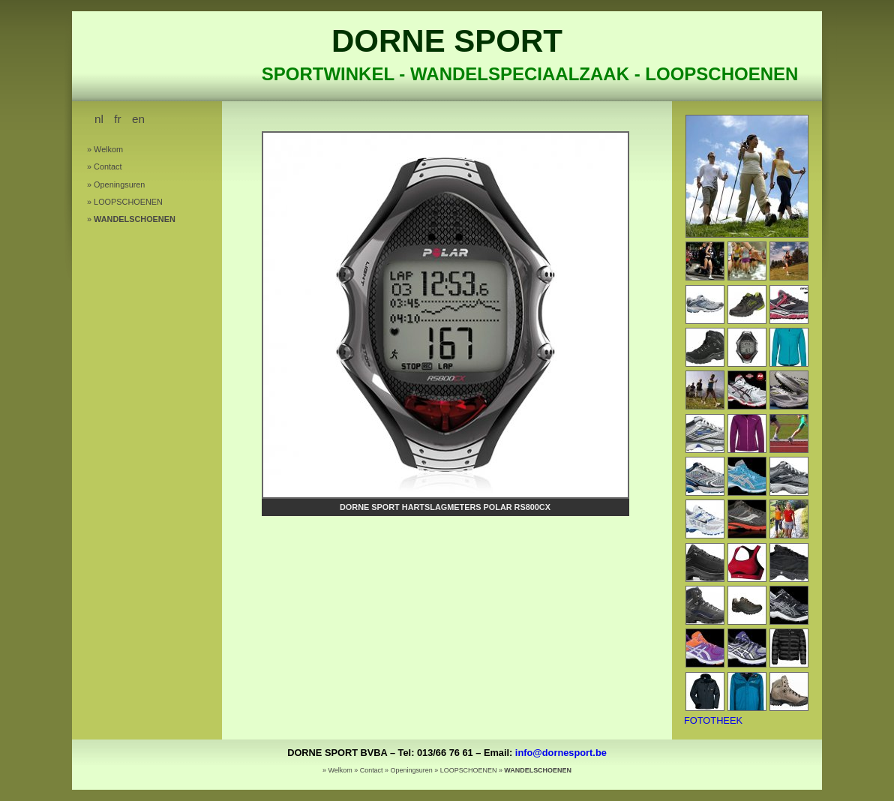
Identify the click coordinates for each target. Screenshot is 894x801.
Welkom (108, 149)
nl (99, 118)
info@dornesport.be (561, 752)
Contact (108, 166)
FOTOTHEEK (713, 720)
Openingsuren (119, 184)
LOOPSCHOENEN (128, 201)
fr (117, 118)
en (138, 118)
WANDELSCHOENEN (135, 219)
